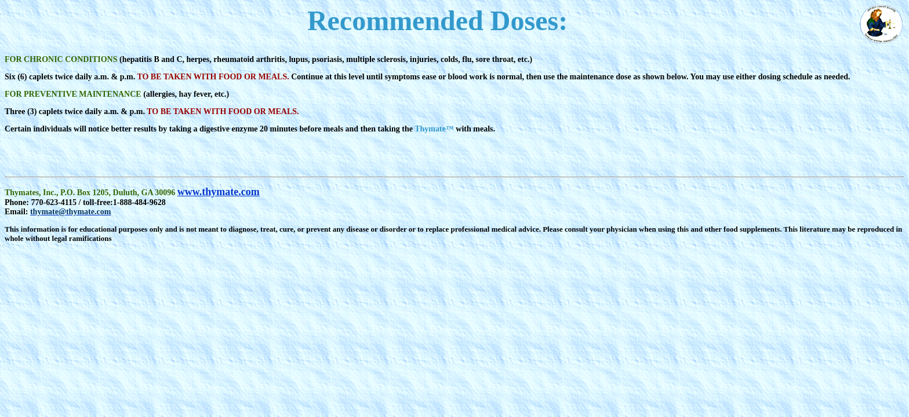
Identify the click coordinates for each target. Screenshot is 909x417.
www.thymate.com (218, 191)
